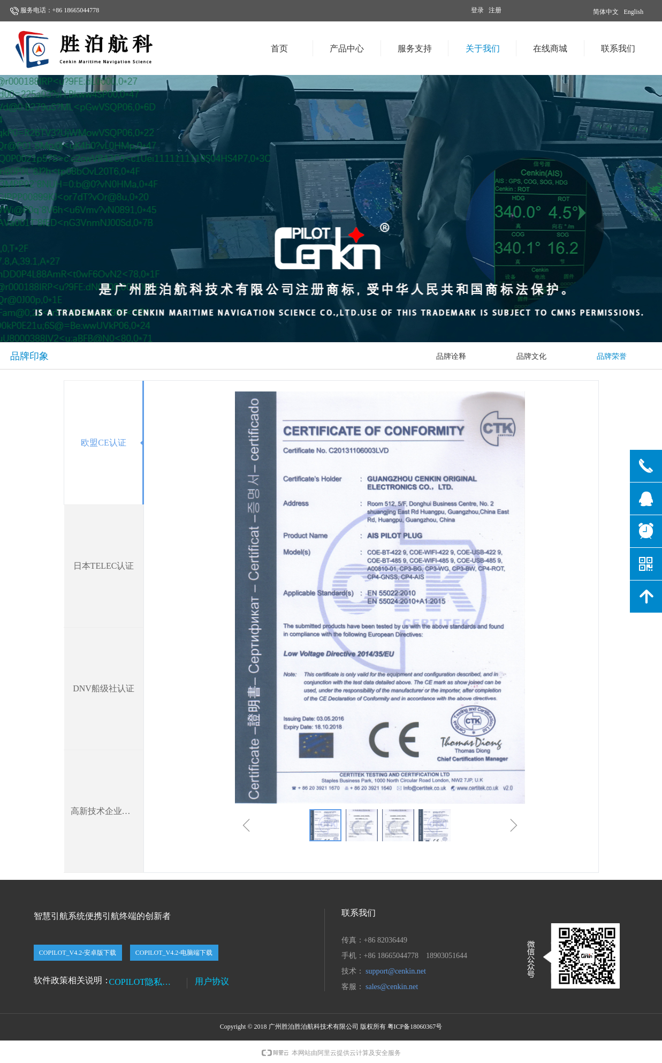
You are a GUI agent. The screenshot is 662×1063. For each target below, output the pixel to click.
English (634, 12)
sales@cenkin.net (392, 987)
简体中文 (606, 12)
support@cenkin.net (396, 971)
